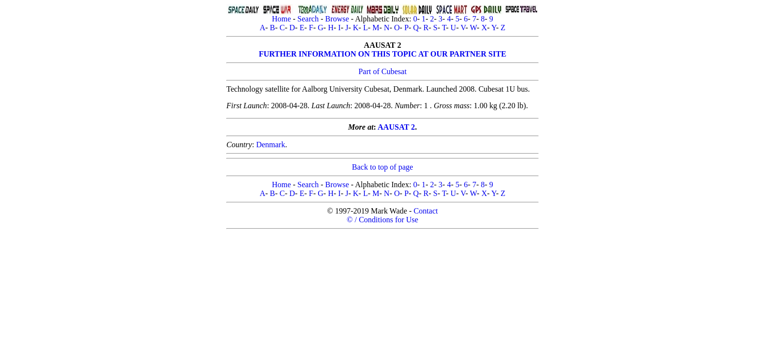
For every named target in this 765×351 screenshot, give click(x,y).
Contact (426, 211)
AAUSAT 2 (396, 127)
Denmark (270, 144)
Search (308, 19)
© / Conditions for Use (382, 219)
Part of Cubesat (383, 71)
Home (281, 19)
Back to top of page (382, 167)
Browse (337, 19)
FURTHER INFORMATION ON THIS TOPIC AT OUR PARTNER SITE (382, 54)
